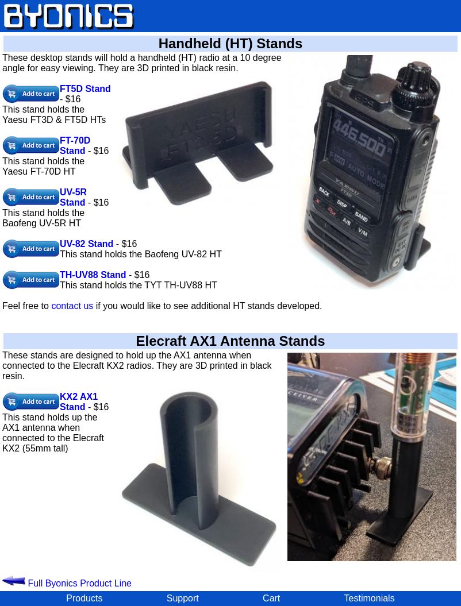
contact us (72, 306)
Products (84, 598)
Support (183, 598)
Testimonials (369, 598)
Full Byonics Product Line (67, 583)
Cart (271, 598)
